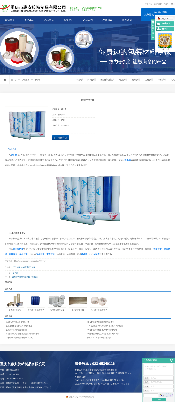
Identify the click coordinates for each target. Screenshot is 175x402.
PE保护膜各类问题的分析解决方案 (19, 338)
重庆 (99, 373)
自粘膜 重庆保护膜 (57, 310)
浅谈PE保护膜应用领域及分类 (17, 322)
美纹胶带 (123, 79)
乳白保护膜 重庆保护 (99, 310)
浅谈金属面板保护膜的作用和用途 (19, 326)
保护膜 (37, 80)
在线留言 (107, 20)
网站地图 (158, 4)
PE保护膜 (16, 267)
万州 (84, 377)
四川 (104, 373)
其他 (173, 79)
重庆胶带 (89, 370)
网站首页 (10, 20)
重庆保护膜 (30, 267)
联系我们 (127, 20)
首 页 (13, 79)
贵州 (113, 373)
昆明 (118, 373)
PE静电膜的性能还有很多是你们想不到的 (103, 334)
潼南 (79, 377)
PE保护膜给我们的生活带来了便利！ (101, 322)
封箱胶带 (92, 79)
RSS (166, 4)
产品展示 (49, 20)
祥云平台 (105, 384)
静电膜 (23, 267)
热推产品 (79, 373)
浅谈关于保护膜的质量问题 (16, 330)
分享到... (166, 29)
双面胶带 (149, 79)
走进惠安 (29, 20)
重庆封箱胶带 (100, 370)
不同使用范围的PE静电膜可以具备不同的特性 (105, 326)
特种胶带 (162, 79)
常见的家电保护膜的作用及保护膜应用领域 (22, 334)
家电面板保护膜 (78, 310)
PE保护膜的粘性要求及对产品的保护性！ (103, 330)
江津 (122, 373)
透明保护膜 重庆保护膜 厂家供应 (25, 277)
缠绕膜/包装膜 (107, 79)
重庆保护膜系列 (15, 310)
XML (172, 4)
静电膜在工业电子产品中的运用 (99, 338)
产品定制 (88, 20)
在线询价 (60, 137)
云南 (108, 373)
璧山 (127, 373)
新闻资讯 (68, 20)
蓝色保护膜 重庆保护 (36, 310)
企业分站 (148, 4)
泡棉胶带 (136, 79)
